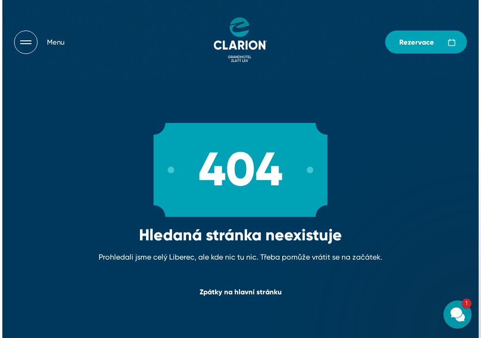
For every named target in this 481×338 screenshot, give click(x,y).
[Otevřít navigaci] (39, 42)
